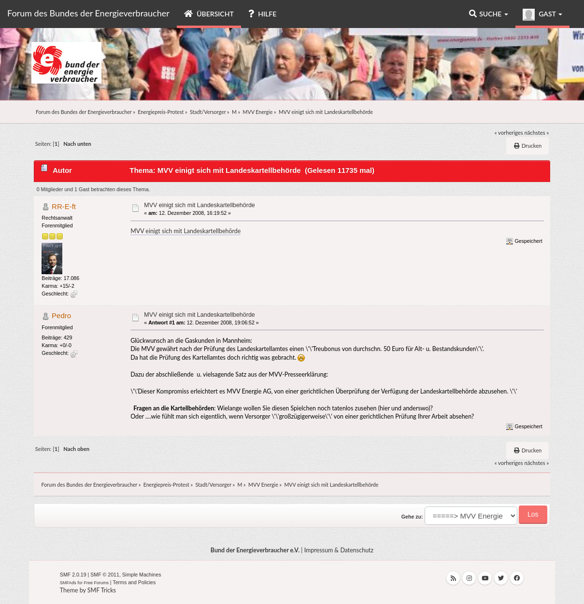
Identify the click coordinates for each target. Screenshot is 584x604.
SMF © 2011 (104, 574)
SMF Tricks (101, 590)
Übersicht (209, 14)
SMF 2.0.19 (73, 574)
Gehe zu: (412, 517)
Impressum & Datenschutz (339, 550)
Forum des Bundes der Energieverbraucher (88, 13)
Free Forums (96, 582)
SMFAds (68, 582)
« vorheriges (509, 132)
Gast (542, 15)
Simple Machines (141, 574)
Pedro (61, 315)
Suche (488, 14)
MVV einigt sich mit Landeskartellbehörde (199, 205)
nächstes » (537, 132)
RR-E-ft (64, 206)
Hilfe (262, 14)
